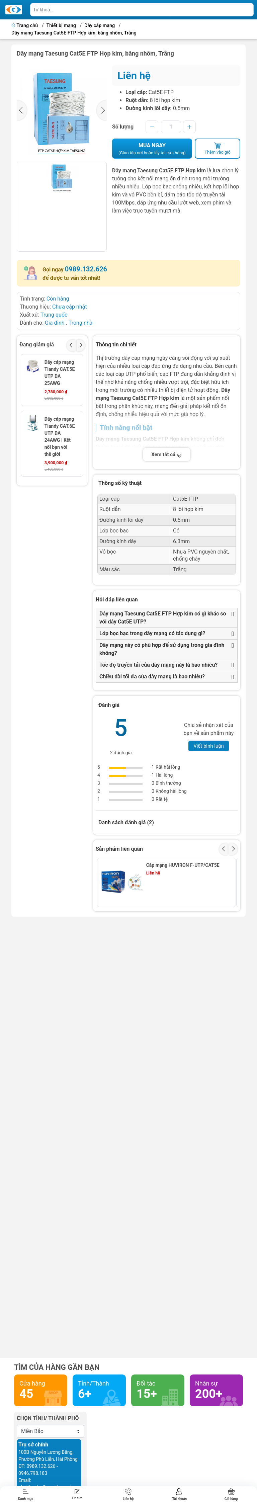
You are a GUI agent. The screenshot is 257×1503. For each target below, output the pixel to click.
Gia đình (55, 323)
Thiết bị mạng (61, 25)
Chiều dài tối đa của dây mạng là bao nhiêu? (152, 676)
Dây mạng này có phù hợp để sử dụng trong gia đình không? (161, 649)
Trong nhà (81, 323)
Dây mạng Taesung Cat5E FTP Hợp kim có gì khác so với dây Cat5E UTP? (162, 617)
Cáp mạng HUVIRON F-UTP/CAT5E (183, 865)
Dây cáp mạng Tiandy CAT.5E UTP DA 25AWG (60, 372)
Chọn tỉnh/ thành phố (48, 1418)
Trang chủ (25, 25)
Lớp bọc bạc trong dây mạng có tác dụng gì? (152, 633)
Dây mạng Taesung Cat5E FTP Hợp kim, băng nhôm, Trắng (74, 33)
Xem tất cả (166, 454)
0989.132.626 (86, 269)
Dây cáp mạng (99, 25)
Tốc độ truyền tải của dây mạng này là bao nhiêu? (158, 665)
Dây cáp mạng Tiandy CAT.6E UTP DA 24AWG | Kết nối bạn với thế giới (60, 436)
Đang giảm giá (36, 344)
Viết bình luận (208, 746)
